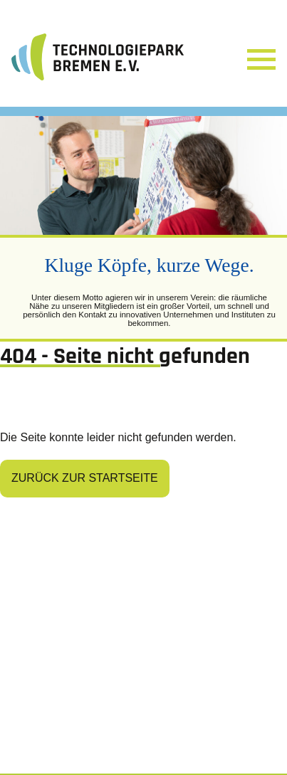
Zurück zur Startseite (84, 478)
